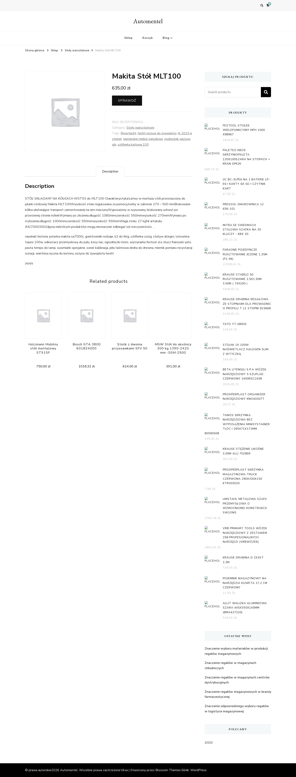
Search (266, 92)
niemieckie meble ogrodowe (143, 139)
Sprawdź (127, 100)
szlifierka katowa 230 (133, 144)
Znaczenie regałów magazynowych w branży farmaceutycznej (238, 694)
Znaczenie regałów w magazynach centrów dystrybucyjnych (237, 680)
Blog (166, 38)
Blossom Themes (168, 770)
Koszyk (147, 38)
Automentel (148, 21)
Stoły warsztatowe (140, 127)
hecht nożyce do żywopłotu (157, 133)
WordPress (198, 770)
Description (110, 171)
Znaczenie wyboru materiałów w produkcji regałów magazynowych (236, 651)
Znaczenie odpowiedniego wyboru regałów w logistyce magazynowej (237, 709)
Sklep (128, 38)
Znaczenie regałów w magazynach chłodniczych (230, 665)
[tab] (110, 171)
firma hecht (128, 133)
